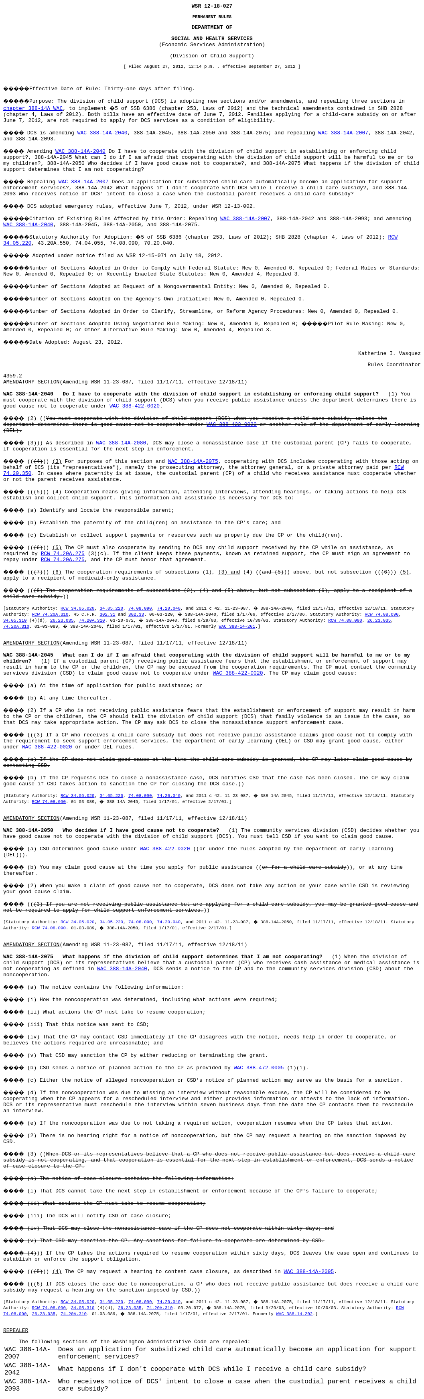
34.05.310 (14, 620)
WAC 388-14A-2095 (309, 1272)
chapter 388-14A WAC (33, 108)
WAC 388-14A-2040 (102, 133)
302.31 (107, 614)
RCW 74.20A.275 (63, 554)
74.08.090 (140, 608)
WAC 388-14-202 (294, 1314)
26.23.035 (61, 620)
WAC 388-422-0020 (135, 406)
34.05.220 (111, 608)
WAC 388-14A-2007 (343, 133)
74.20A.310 (92, 620)
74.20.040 (168, 608)
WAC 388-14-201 (237, 626)
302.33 (136, 614)
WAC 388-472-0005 (259, 1068)
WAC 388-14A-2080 (121, 443)
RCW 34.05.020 (77, 608)
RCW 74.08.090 (381, 614)
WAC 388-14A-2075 (193, 461)
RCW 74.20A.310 (50, 614)
